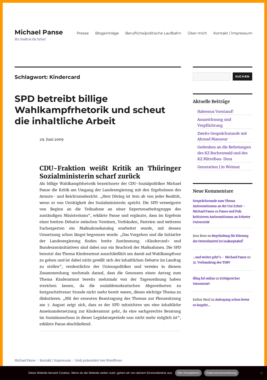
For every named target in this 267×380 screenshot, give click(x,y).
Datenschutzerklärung (221, 373)
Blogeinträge (107, 33)
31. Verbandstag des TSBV (211, 262)
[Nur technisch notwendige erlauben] (261, 373)
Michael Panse (39, 32)
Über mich (197, 33)
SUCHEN (242, 76)
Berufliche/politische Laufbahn (153, 33)
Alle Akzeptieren (188, 373)
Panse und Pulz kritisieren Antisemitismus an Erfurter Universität (221, 216)
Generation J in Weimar (218, 167)
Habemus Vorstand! (215, 111)
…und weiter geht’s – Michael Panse (219, 257)
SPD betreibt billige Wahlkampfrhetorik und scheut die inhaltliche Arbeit (90, 110)
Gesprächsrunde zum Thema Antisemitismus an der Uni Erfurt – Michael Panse (219, 206)
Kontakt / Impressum (232, 33)
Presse (83, 33)
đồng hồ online (204, 278)
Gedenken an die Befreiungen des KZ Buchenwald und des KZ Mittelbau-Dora (224, 153)
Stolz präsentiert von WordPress (98, 360)
